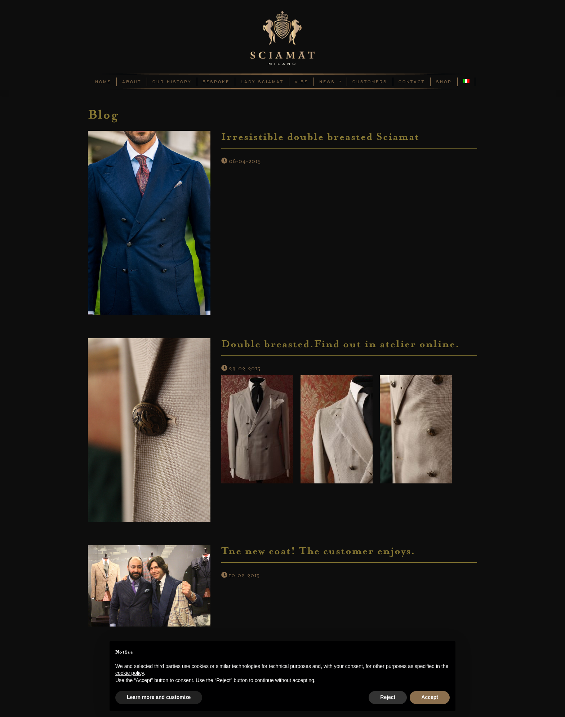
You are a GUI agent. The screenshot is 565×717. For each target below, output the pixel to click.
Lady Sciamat (262, 81)
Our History (171, 81)
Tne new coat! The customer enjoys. (318, 552)
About (131, 81)
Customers (369, 81)
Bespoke (216, 81)
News (328, 81)
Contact (412, 81)
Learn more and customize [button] (159, 697)
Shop (444, 81)
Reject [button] (387, 697)
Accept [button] (429, 697)
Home (103, 81)
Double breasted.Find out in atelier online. (340, 345)
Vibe (301, 81)
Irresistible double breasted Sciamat (320, 137)
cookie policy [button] (129, 673)
